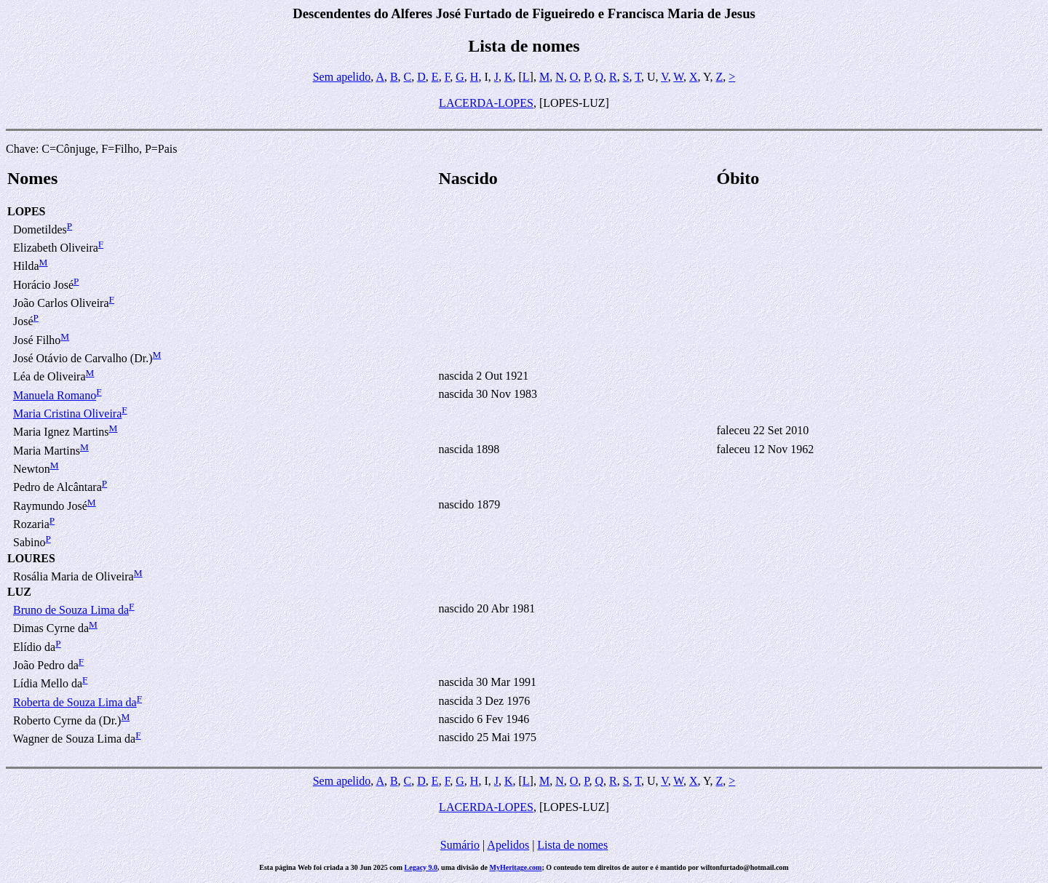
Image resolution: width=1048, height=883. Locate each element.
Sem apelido (342, 77)
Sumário (460, 845)
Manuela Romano (54, 395)
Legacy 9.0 (421, 867)
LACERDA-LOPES (486, 103)
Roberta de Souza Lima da (75, 702)
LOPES (26, 211)
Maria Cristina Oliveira (67, 413)
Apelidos (508, 845)
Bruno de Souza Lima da (71, 610)
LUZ (19, 592)
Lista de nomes (572, 845)
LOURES (31, 558)
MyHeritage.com (516, 867)
